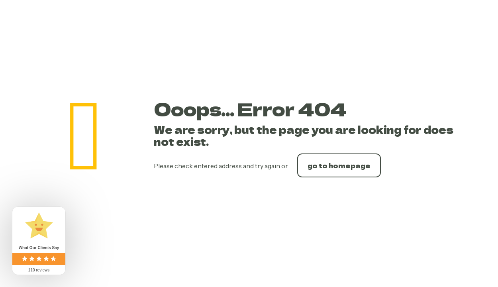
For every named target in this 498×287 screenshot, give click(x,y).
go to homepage (339, 165)
